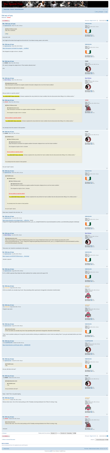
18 (100, 20)
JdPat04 (9, 17)
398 (91, 73)
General (12, 9)
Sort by (61, 433)
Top (106, 41)
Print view (103, 9)
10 (90, 35)
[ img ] (6, 33)
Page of (93, 20)
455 (91, 299)
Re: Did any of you (9, 24)
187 (91, 354)
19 (101, 20)
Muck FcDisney (8, 79)
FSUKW (86, 61)
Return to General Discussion (9, 439)
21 (105, 20)
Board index (7, 9)
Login (106, 11)
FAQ (97, 11)
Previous (4, 433)
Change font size (106, 9)
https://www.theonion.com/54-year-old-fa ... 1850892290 (16, 345)
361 (91, 112)
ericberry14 (7, 287)
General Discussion (19, 9)
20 (103, 20)
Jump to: (92, 439)
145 (91, 353)
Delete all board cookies (94, 448)
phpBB (50, 451)
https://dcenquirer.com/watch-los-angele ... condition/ (16, 48)
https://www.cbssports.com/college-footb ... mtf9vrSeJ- (16, 220)
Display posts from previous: (47, 433)
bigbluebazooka (8, 25)
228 (91, 72)
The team (86, 448)
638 (91, 91)
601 (91, 300)
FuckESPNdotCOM (8, 342)
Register (101, 11)
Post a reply (6, 21)
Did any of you (7, 16)
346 (91, 90)
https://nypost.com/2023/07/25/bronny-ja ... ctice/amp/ (16, 256)
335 (91, 36)
